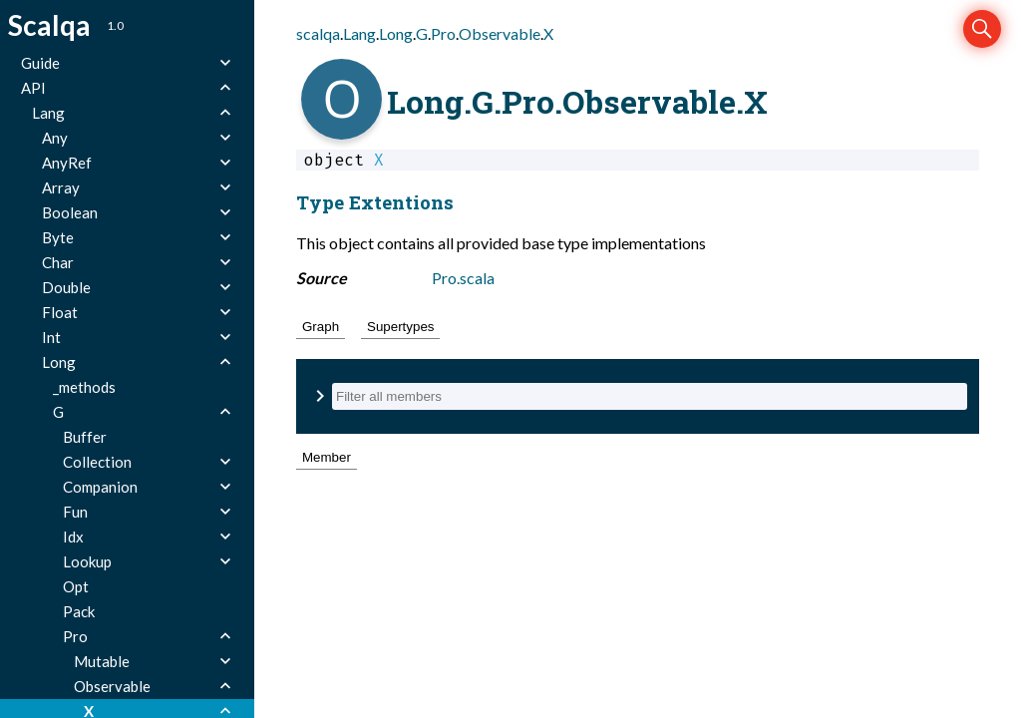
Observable (499, 33)
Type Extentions (375, 201)
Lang (359, 33)
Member (326, 457)
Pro (443, 33)
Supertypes (400, 326)
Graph (320, 326)
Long (396, 33)
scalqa (318, 33)
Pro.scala (463, 277)
